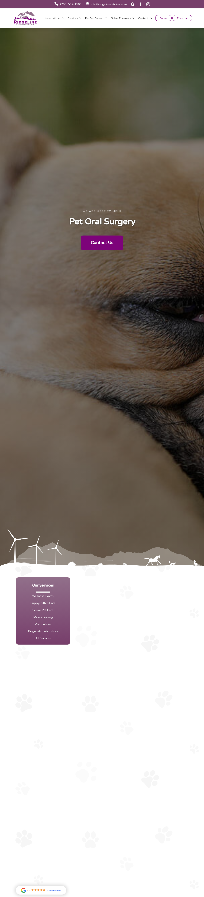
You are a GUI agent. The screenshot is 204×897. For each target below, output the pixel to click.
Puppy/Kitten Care (43, 603)
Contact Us (145, 18)
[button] (59, 18)
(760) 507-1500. (167, 629)
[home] (25, 18)
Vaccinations (43, 624)
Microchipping (43, 617)
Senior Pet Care (43, 610)
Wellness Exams (43, 596)
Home (47, 18)
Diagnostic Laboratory (43, 631)
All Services (43, 638)
